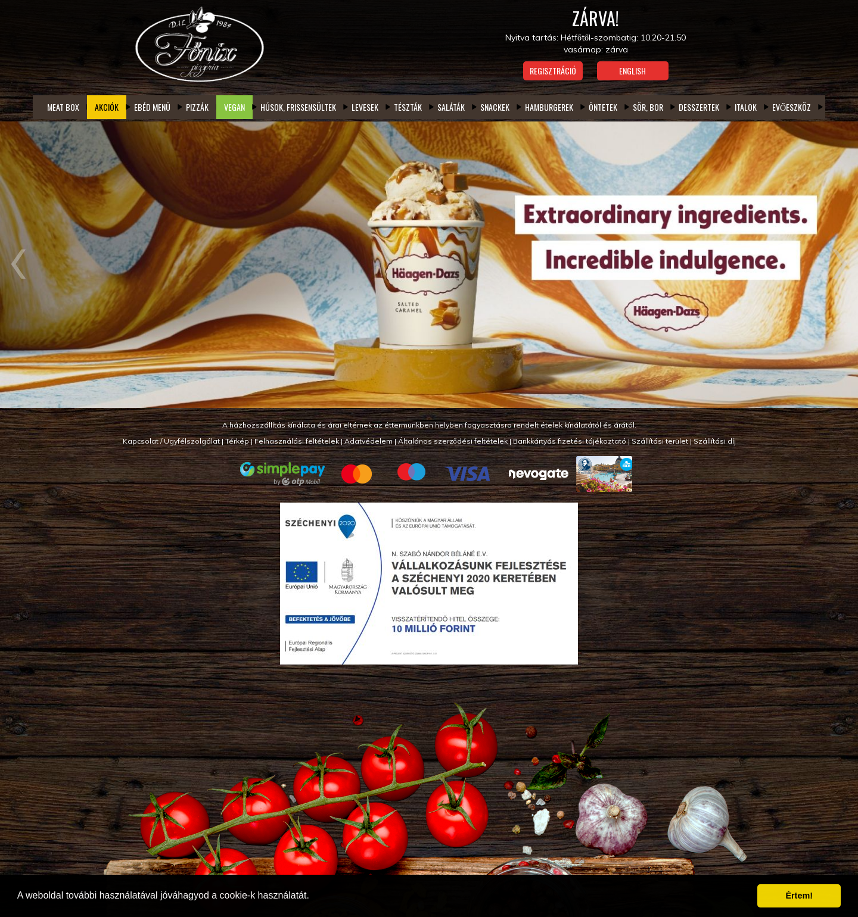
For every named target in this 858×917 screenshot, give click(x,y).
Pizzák (197, 107)
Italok (746, 107)
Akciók (107, 107)
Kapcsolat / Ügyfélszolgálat (171, 440)
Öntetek (603, 107)
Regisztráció (553, 70)
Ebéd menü (152, 107)
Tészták (408, 107)
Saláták (451, 107)
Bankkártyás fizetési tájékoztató (569, 440)
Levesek (365, 107)
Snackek (494, 107)
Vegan (234, 107)
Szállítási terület (660, 440)
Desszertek (699, 107)
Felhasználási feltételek (296, 440)
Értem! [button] (799, 895)
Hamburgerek (549, 107)
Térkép (237, 440)
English (632, 70)
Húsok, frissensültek (298, 107)
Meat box (63, 107)
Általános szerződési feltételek (453, 440)
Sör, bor (648, 107)
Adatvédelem (368, 440)
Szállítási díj (715, 440)
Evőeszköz (791, 107)
